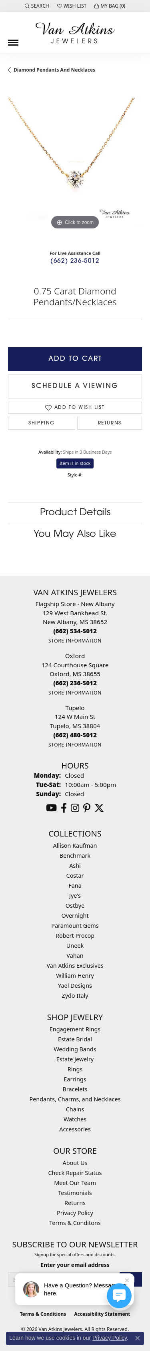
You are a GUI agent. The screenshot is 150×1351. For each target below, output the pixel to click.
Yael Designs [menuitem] (75, 985)
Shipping (41, 423)
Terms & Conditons (74, 1223)
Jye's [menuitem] (75, 895)
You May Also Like (75, 534)
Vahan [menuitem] (74, 955)
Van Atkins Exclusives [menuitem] (74, 965)
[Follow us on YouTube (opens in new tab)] (51, 808)
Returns (110, 423)
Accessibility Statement (102, 1314)
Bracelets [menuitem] (74, 1089)
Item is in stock (75, 463)
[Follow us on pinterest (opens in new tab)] (86, 808)
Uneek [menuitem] (75, 945)
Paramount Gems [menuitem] (74, 925)
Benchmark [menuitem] (75, 855)
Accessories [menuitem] (74, 1129)
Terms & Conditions (43, 1314)
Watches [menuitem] (75, 1119)
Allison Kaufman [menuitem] (75, 845)
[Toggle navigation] (13, 40)
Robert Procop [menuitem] (75, 935)
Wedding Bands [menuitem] (75, 1049)
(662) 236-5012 (74, 261)
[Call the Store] (75, 631)
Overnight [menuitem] (74, 915)
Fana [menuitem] (75, 885)
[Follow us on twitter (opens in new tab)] (99, 808)
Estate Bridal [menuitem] (75, 1039)
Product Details (75, 513)
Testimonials (75, 1193)
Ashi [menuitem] (75, 865)
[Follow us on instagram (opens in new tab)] (75, 808)
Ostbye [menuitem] (75, 905)
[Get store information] (75, 640)
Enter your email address (75, 1265)
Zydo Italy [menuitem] (75, 995)
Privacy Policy (75, 1213)
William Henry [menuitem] (75, 975)
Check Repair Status (75, 1173)
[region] (75, 165)
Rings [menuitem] (75, 1069)
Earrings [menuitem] (75, 1079)
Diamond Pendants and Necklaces (54, 69)
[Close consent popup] (137, 1338)
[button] (37, 6)
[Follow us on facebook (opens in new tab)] (64, 808)
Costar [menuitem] (75, 875)
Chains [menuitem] (75, 1109)
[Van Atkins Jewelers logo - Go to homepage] (75, 33)
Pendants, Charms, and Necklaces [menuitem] (74, 1099)
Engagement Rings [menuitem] (75, 1029)
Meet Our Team (75, 1183)
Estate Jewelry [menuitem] (75, 1059)
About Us (75, 1163)
